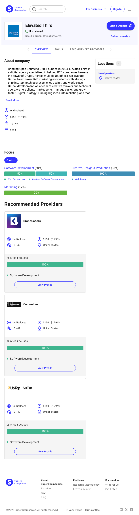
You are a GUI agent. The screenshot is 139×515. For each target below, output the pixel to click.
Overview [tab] (41, 49)
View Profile (45, 284)
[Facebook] (131, 510)
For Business (96, 9)
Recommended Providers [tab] (87, 49)
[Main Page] (16, 9)
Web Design (81, 179)
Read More (12, 100)
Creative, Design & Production (91, 168)
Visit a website (120, 26)
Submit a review (120, 36)
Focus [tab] (59, 49)
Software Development (19, 168)
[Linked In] (121, 510)
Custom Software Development (48, 179)
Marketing (10, 187)
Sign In (117, 9)
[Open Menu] (129, 9)
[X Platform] (126, 510)
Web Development (17, 179)
